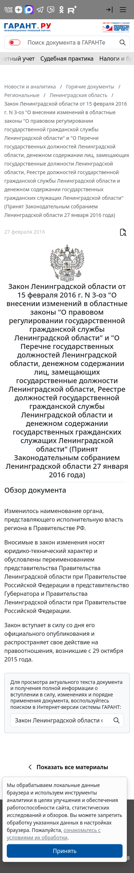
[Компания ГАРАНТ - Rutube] (72, 9)
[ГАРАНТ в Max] (29, 9)
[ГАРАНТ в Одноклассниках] (61, 9)
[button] (109, 9)
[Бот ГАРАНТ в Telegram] (50, 9)
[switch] (14, 42)
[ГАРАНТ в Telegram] (40, 9)
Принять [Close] (65, 851)
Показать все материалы (67, 767)
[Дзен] (18, 9)
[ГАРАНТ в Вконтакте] (8, 9)
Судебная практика (67, 58)
